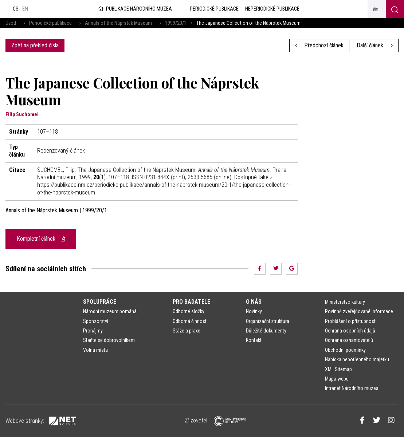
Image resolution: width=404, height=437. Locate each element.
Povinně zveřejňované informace (359, 311)
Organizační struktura (267, 321)
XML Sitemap (338, 369)
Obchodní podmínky (345, 350)
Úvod (10, 23)
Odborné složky (188, 311)
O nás (254, 301)
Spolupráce (99, 301)
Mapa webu (337, 379)
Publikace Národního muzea (134, 9)
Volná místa (95, 350)
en (25, 9)
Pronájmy (93, 331)
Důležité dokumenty (266, 331)
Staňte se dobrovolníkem (109, 340)
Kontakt (254, 340)
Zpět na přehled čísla (35, 45)
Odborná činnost (190, 321)
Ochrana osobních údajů (350, 331)
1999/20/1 (176, 23)
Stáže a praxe (186, 331)
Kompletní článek (41, 238)
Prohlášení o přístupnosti (351, 321)
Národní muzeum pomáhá (110, 311)
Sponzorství (95, 321)
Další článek (375, 45)
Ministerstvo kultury (345, 302)
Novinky (254, 311)
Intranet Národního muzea (351, 388)
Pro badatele (191, 301)
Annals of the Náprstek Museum (118, 23)
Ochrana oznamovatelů (349, 340)
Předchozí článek (319, 45)
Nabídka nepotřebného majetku (357, 359)
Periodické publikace (50, 23)
